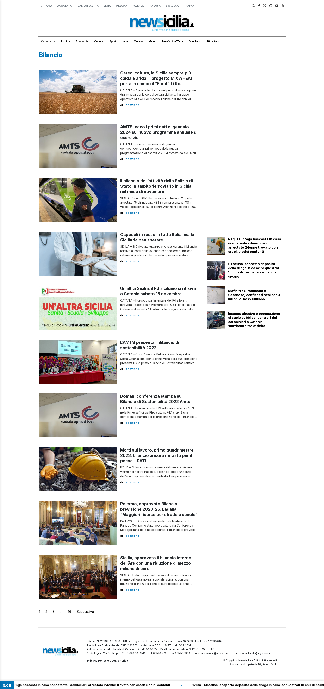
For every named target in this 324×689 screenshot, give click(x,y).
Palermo (138, 5)
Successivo (85, 611)
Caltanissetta (88, 5)
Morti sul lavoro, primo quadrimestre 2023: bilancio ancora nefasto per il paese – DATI (157, 455)
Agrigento (64, 5)
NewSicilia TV (171, 41)
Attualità (212, 41)
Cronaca (46, 41)
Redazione (131, 105)
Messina (121, 5)
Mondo (138, 41)
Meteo (152, 41)
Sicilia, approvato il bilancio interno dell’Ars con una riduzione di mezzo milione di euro (155, 563)
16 (69, 611)
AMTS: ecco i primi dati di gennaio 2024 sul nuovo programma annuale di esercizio (159, 132)
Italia (125, 41)
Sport (112, 41)
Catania (46, 5)
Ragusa (155, 5)
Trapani (189, 5)
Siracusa (172, 5)
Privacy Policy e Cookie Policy (107, 660)
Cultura (98, 41)
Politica (65, 41)
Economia (82, 41)
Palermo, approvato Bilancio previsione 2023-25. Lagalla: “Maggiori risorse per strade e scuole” (159, 509)
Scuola (193, 41)
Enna (107, 5)
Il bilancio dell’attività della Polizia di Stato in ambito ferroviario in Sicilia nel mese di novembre (156, 186)
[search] (253, 5)
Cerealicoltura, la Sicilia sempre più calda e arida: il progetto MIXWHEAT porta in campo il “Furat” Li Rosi (156, 78)
